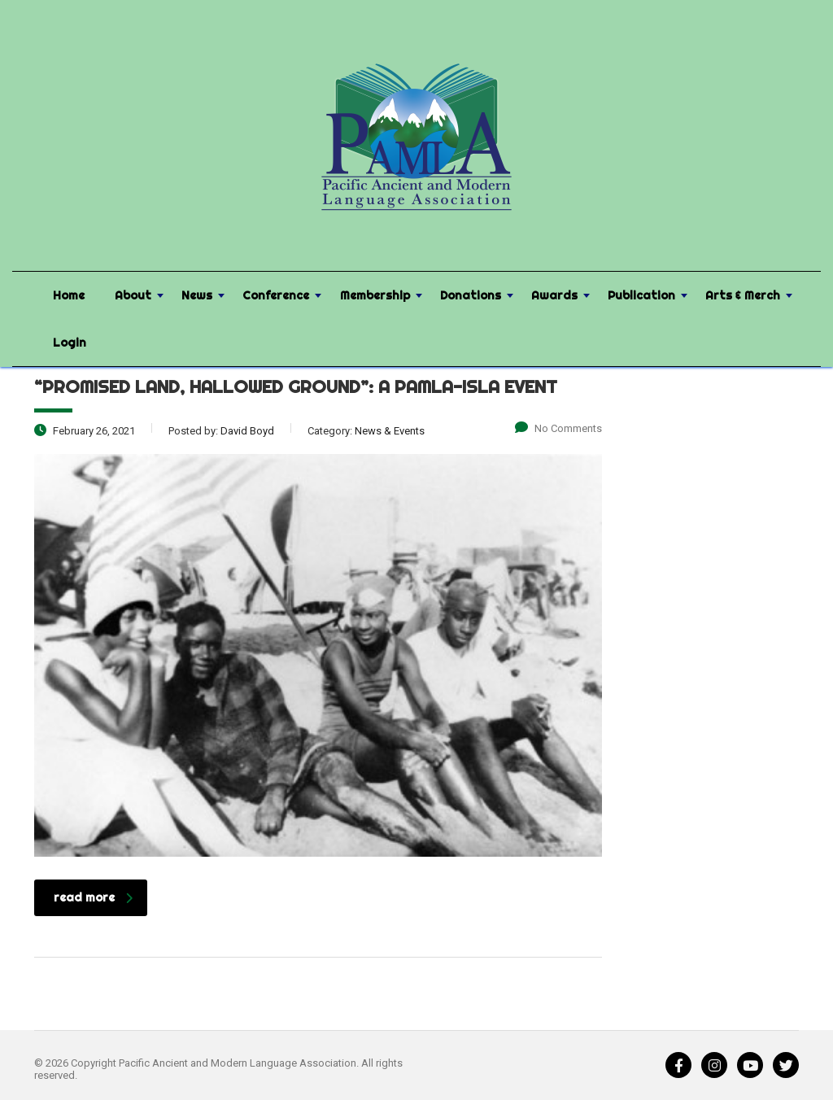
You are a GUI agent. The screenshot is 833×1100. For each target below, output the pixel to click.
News (196, 295)
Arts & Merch (742, 295)
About (133, 295)
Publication (641, 295)
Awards (554, 295)
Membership (375, 295)
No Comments (558, 428)
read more (93, 897)
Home (69, 295)
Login (69, 342)
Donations (470, 295)
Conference (275, 295)
